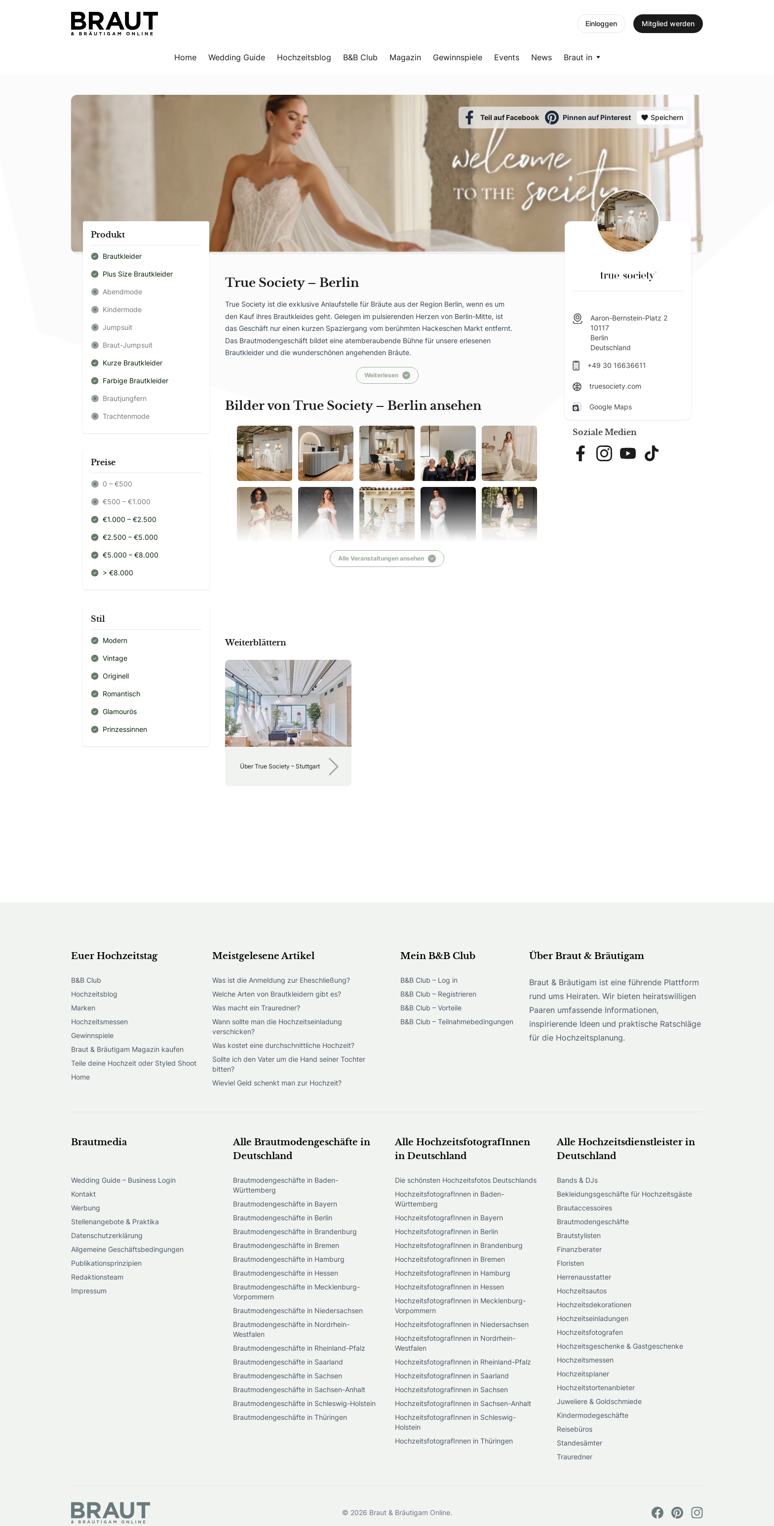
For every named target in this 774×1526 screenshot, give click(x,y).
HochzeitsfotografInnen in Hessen (449, 1286)
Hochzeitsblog (304, 57)
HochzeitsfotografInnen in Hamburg (452, 1273)
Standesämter (579, 1442)
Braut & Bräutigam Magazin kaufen (127, 1049)
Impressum (89, 1290)
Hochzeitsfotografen (590, 1332)
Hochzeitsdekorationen (594, 1304)
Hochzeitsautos (582, 1290)
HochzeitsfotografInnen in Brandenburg (459, 1245)
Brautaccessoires (584, 1207)
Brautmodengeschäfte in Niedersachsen (298, 1310)
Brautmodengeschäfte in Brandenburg (295, 1231)
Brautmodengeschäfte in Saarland (288, 1361)
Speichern (662, 117)
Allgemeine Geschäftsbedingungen (127, 1249)
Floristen (570, 1263)
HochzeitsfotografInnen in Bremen (450, 1259)
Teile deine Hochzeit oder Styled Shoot (133, 1063)
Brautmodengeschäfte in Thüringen (290, 1417)
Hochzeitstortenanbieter (596, 1387)
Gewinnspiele (457, 57)
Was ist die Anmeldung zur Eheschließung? (281, 980)
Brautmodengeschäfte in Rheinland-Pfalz (299, 1348)
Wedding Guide (236, 57)
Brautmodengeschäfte (593, 1221)
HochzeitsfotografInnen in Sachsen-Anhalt (463, 1403)
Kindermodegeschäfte (592, 1415)
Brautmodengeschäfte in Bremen (286, 1245)
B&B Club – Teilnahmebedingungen (456, 1021)
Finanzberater (579, 1249)
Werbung (85, 1207)
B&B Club (360, 57)
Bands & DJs (577, 1180)
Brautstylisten (579, 1235)
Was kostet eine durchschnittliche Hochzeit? (283, 1045)
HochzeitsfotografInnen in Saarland (452, 1375)
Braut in (578, 57)
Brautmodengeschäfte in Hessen (285, 1273)
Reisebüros (574, 1429)
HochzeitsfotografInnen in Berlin (446, 1231)
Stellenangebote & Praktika (115, 1221)
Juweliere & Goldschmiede (599, 1401)
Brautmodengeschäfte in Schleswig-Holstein (304, 1403)
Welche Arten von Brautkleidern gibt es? (276, 994)
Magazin (405, 57)
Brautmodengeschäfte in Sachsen (287, 1375)
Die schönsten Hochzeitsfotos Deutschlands (466, 1180)
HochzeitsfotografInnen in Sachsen (451, 1389)
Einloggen (601, 23)
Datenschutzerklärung (107, 1235)
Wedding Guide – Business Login (123, 1180)
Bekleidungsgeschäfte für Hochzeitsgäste (624, 1194)
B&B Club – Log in (429, 980)
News (541, 57)
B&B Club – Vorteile (431, 1007)
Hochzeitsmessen (99, 1021)
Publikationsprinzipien (106, 1263)
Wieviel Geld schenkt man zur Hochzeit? (277, 1082)
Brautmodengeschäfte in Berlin (282, 1217)
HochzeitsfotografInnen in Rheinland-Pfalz (463, 1361)
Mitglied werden (668, 23)
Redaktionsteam (97, 1277)
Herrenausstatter (584, 1277)
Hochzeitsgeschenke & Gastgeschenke (620, 1346)
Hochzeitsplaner (583, 1373)
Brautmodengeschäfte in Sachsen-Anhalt (299, 1389)
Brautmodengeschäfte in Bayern (285, 1203)
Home (185, 57)
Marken (83, 1007)
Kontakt (83, 1194)
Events (506, 57)
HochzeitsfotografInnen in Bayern (449, 1217)
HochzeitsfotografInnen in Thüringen (454, 1441)
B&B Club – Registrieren (438, 994)
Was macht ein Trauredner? (256, 1007)
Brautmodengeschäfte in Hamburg (289, 1259)
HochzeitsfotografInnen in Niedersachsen (462, 1324)
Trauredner (574, 1456)
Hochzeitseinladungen (592, 1318)
